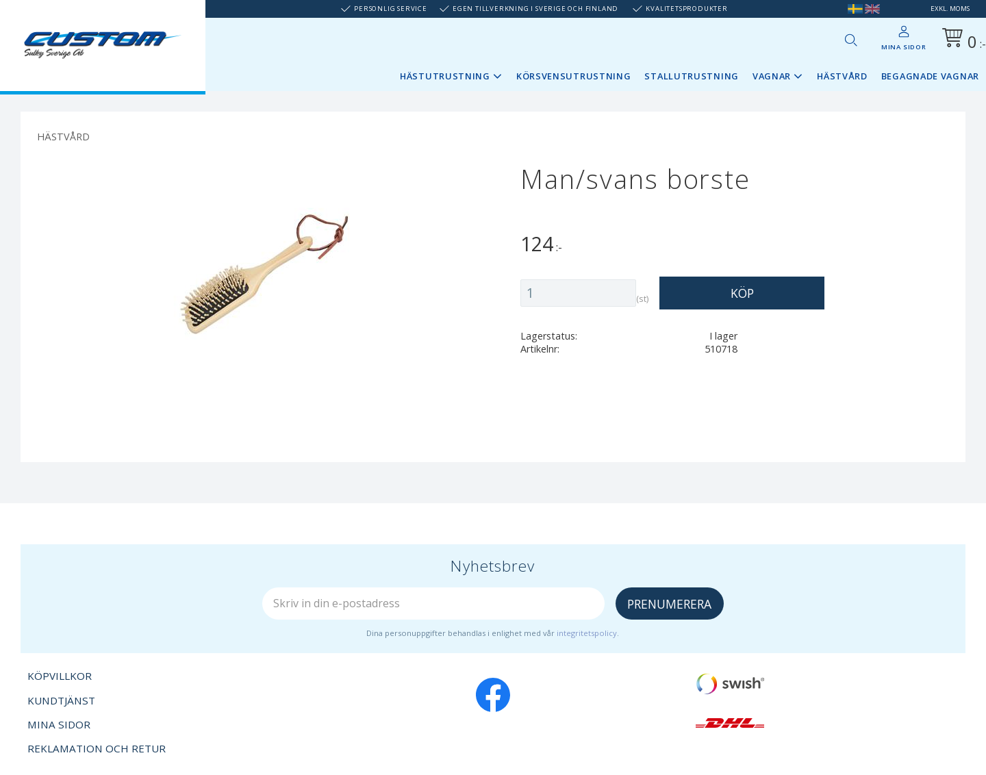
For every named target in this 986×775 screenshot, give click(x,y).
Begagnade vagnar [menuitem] (930, 76)
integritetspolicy (587, 633)
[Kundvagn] (961, 40)
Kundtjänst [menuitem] (61, 700)
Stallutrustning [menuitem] (691, 76)
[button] (850, 39)
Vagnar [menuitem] (772, 76)
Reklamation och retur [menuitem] (96, 748)
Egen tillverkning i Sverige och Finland (535, 8)
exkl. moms (950, 8)
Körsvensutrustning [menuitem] (573, 76)
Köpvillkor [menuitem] (59, 676)
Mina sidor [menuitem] (903, 46)
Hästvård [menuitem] (842, 76)
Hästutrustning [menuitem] (445, 76)
